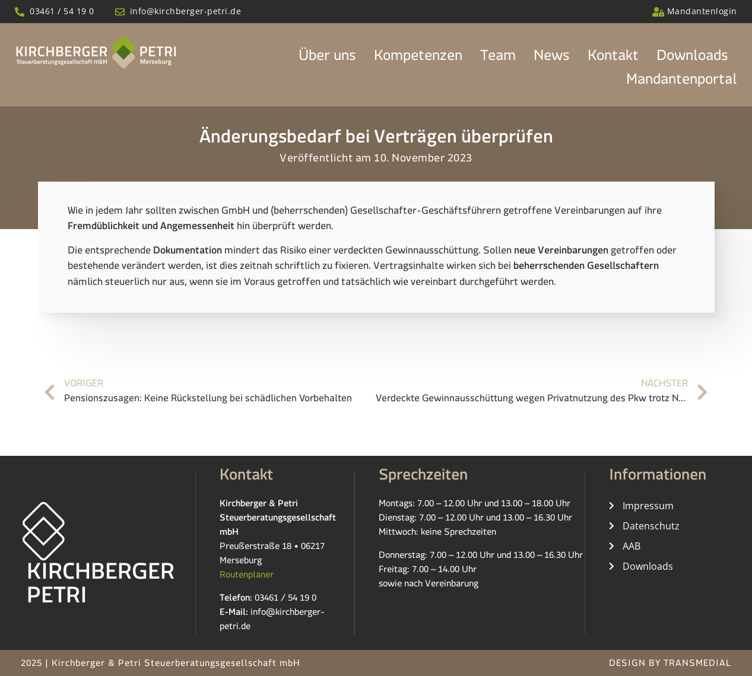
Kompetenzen (418, 59)
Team (498, 59)
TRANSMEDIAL (697, 665)
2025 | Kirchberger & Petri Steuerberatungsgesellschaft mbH (160, 665)
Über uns (327, 59)
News (552, 59)
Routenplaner (247, 576)
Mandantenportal (681, 82)
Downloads (692, 59)
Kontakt (613, 59)
